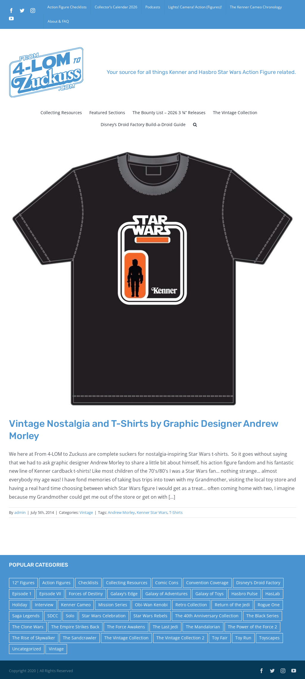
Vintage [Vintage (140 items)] (56, 649)
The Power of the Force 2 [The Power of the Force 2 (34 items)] (252, 627)
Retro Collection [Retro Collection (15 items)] (191, 604)
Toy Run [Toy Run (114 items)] (243, 638)
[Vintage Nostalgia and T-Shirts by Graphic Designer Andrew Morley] (152, 279)
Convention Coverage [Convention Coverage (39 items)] (207, 582)
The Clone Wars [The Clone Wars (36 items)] (27, 627)
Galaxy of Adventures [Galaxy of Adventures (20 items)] (166, 593)
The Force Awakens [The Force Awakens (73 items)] (126, 627)
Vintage (86, 512)
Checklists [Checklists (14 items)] (88, 582)
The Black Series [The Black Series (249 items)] (262, 615)
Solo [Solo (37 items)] (70, 615)
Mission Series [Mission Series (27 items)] (112, 604)
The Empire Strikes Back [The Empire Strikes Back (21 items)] (75, 627)
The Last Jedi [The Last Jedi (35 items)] (165, 627)
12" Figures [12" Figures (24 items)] (23, 582)
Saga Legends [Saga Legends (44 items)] (26, 615)
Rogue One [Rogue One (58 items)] (269, 604)
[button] (195, 125)
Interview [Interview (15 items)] (44, 604)
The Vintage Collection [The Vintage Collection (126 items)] (126, 638)
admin (20, 512)
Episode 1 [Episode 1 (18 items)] (22, 593)
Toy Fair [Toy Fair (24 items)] (220, 638)
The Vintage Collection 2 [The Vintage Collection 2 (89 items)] (180, 638)
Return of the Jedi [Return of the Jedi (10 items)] (232, 604)
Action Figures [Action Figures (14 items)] (56, 582)
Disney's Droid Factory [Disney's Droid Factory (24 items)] (258, 582)
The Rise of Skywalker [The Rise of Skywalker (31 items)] (33, 638)
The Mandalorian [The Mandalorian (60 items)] (203, 627)
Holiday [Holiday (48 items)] (19, 604)
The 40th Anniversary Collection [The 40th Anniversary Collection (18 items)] (207, 615)
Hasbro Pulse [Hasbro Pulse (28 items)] (244, 593)
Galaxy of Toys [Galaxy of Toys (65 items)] (209, 593)
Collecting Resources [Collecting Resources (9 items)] (126, 582)
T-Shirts (176, 512)
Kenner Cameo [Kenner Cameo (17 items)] (76, 604)
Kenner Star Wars (152, 512)
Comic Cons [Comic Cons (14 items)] (166, 582)
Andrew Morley (121, 512)
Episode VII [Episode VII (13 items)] (50, 593)
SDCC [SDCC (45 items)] (52, 615)
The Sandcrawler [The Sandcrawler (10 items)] (80, 638)
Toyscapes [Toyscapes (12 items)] (269, 638)
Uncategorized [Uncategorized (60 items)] (26, 649)
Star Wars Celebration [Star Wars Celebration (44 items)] (104, 615)
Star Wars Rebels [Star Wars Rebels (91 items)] (150, 615)
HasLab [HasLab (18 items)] (272, 593)
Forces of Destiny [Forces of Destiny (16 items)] (86, 593)
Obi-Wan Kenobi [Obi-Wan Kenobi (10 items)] (151, 604)
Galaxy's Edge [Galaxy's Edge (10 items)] (124, 593)
